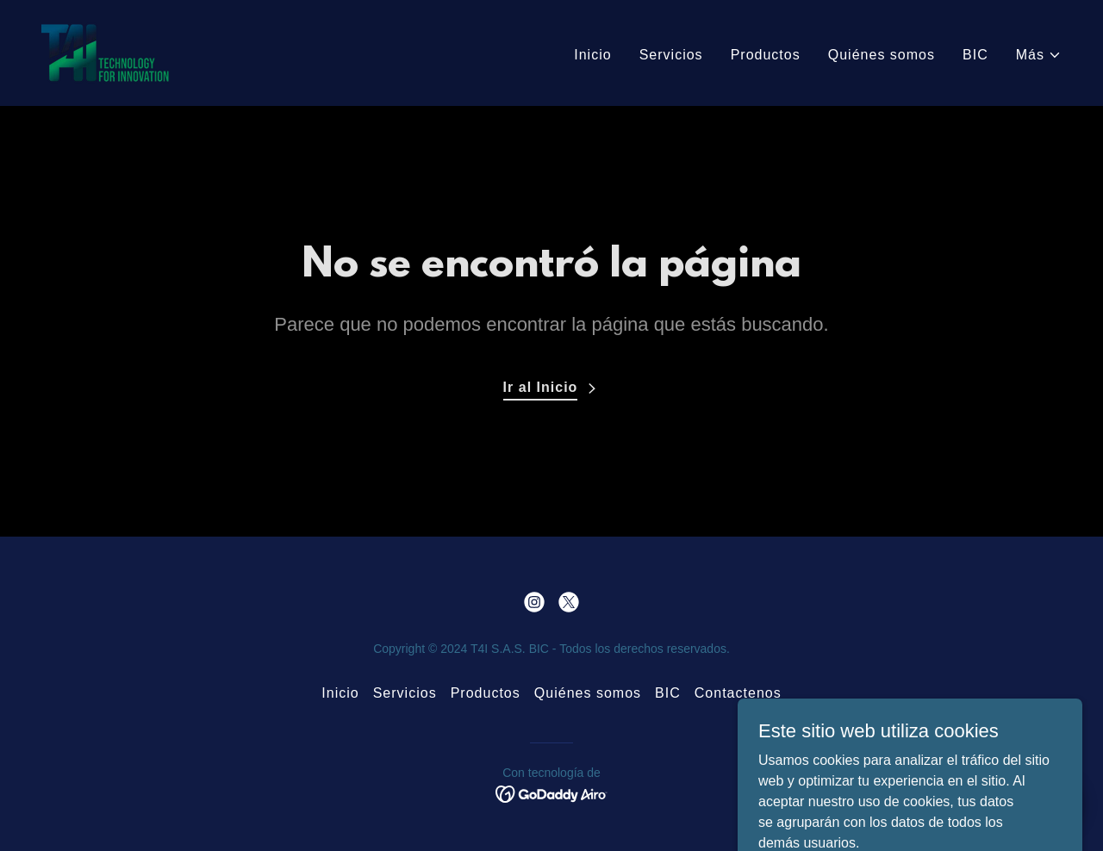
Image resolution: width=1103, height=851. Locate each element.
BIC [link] (975, 54)
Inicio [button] (339, 693)
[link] (105, 52)
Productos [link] (766, 54)
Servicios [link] (671, 54)
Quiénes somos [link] (881, 54)
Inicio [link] (592, 54)
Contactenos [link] (738, 693)
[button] (1039, 55)
